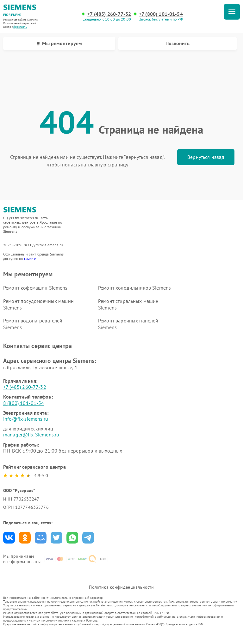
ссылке (30, 258)
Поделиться (9, 538)
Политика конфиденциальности (121, 587)
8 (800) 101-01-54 (23, 403)
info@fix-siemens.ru (25, 419)
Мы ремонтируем (59, 43)
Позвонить (177, 43)
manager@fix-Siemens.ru (31, 434)
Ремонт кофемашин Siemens (35, 288)
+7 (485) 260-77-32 (109, 14)
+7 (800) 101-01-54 (161, 14)
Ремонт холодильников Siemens (134, 288)
